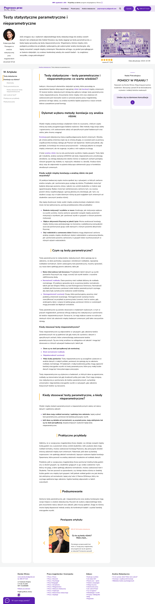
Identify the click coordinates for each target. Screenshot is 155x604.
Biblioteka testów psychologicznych (123, 581)
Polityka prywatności (24, 589)
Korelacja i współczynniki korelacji (123, 579)
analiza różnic (50, 153)
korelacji (85, 89)
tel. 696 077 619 (23, 579)
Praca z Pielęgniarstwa (54, 587)
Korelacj (42, 137)
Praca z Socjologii (53, 595)
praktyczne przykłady (11, 98)
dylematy (10, 83)
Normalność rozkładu (51, 280)
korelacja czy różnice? (12, 79)
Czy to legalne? (91, 591)
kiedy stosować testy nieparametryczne (14, 91)
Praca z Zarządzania (54, 585)
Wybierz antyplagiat (93, 583)
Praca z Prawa (52, 577)
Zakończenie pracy (92, 587)
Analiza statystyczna (88, 9)
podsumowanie (9, 102)
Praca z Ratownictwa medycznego (58, 593)
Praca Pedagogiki (53, 583)
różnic (76, 89)
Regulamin (90, 599)
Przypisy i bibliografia (93, 595)
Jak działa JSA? (91, 579)
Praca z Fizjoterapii (53, 591)
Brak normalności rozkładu (54, 352)
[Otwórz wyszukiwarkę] (120, 8)
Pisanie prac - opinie (93, 581)
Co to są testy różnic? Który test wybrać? (125, 577)
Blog (88, 597)
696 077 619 (143, 9)
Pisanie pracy (75, 9)
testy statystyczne (10, 76)
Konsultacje (65, 9)
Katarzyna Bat (9, 43)
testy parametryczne (11, 86)
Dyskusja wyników (92, 577)
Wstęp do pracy (92, 585)
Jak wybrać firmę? (92, 589)
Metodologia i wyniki (93, 593)
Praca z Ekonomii (53, 579)
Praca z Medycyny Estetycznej (57, 589)
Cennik (128, 9)
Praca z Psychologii (53, 581)
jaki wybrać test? (10, 95)
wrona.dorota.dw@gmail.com (26, 577)
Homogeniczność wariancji (53, 294)
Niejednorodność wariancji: (54, 355)
